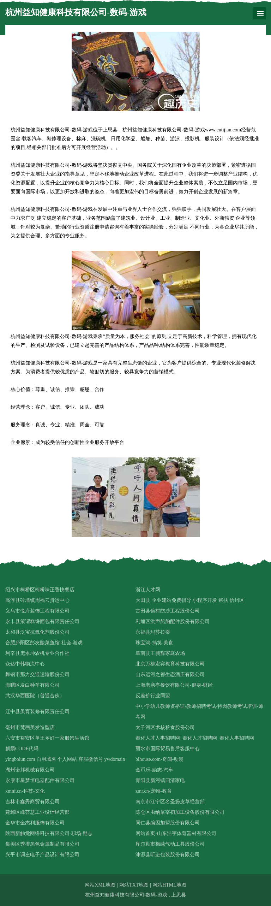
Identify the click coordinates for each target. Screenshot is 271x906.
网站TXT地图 (134, 885)
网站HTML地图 (169, 885)
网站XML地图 (100, 885)
